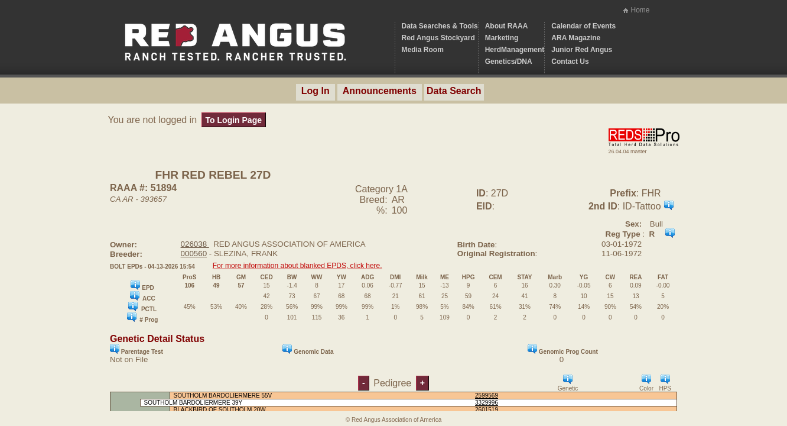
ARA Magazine (575, 38)
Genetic (568, 383)
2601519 (486, 409)
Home (639, 10)
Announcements (380, 91)
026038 (195, 244)
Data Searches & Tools (440, 26)
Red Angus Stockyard (438, 38)
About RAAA (506, 26)
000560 (194, 253)
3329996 (486, 402)
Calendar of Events (583, 26)
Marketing (502, 38)
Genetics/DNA (508, 61)
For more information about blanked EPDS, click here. (297, 266)
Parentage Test (136, 349)
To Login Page (234, 120)
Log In (315, 91)
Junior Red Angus (581, 50)
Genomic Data (307, 349)
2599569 (486, 395)
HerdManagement (515, 50)
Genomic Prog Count (563, 349)
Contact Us (569, 61)
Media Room (423, 50)
